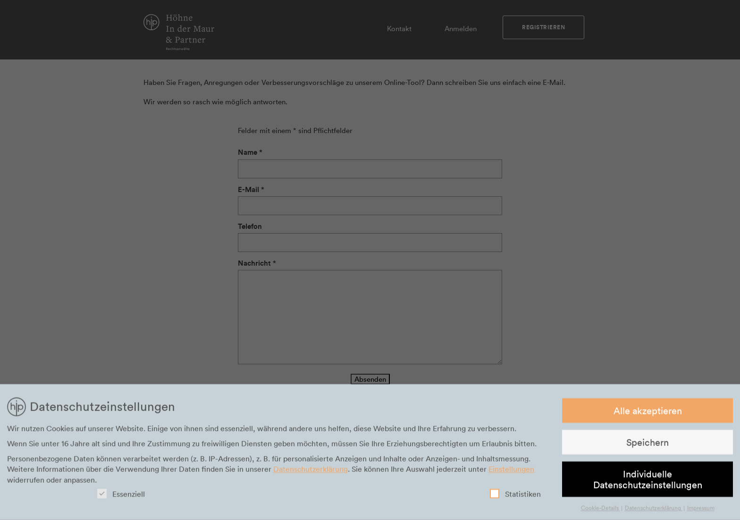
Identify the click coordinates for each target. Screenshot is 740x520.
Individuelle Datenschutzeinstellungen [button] (647, 481)
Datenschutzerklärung (310, 471)
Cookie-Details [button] (600, 509)
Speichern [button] (647, 444)
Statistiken (515, 496)
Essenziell (121, 496)
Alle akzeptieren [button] (648, 412)
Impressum (701, 509)
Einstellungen (511, 471)
